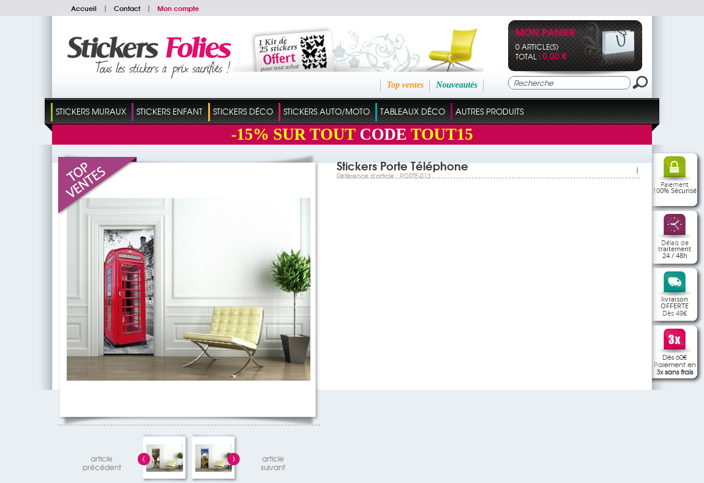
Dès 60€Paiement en (675, 364)
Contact (127, 7)
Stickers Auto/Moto (326, 111)
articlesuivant (273, 461)
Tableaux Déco (412, 111)
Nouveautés (456, 84)
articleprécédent (102, 461)
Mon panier (545, 33)
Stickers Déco (243, 111)
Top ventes (405, 84)
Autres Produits (489, 111)
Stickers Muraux (91, 111)
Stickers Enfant (170, 111)
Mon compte (178, 7)
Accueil (84, 7)
